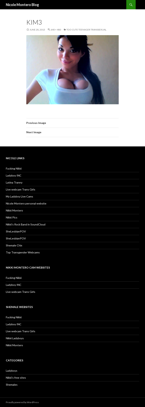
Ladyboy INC (13, 175)
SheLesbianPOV (16, 231)
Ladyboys (11, 370)
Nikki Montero (14, 210)
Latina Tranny (14, 182)
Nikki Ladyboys (15, 338)
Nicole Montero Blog (22, 5)
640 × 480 (56, 29)
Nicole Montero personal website (26, 203)
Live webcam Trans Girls (20, 189)
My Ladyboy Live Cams (19, 196)
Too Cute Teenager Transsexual (86, 29)
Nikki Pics (11, 217)
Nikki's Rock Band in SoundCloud (25, 224)
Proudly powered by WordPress (22, 402)
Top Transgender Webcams (23, 252)
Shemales (12, 384)
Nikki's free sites (16, 377)
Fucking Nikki (14, 168)
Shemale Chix (14, 245)
